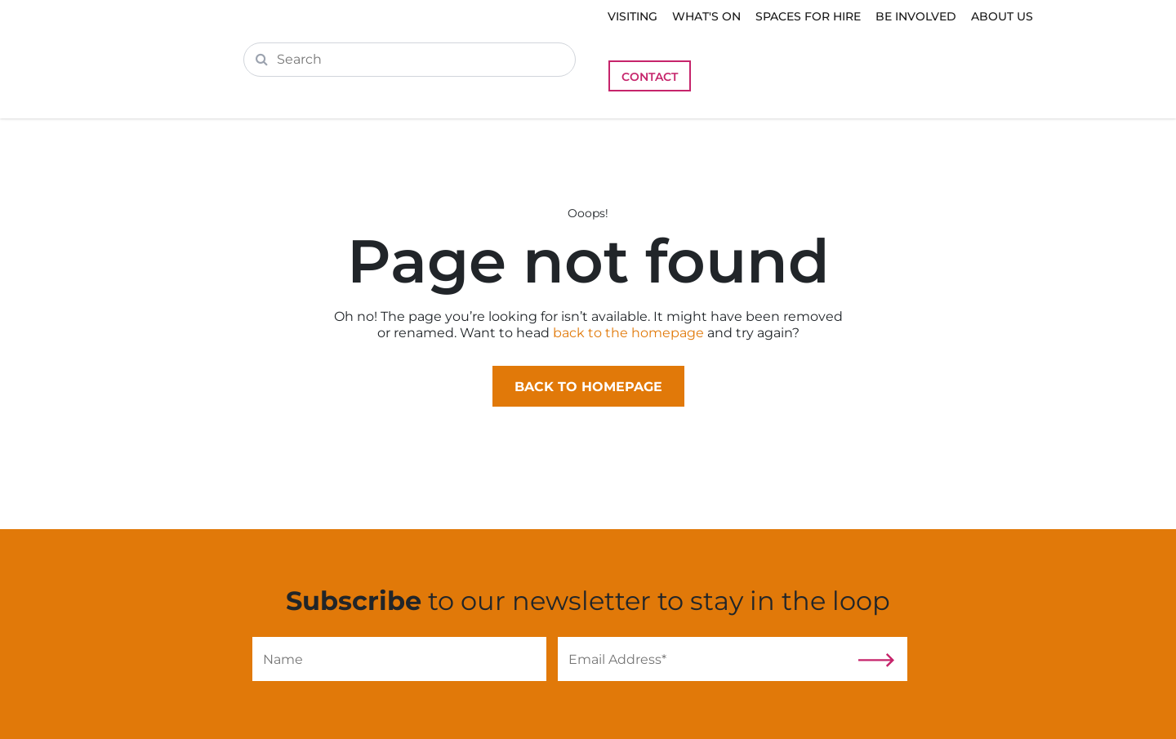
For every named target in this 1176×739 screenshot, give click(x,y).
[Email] (705, 659)
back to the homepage (628, 333)
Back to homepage (588, 386)
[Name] (399, 659)
